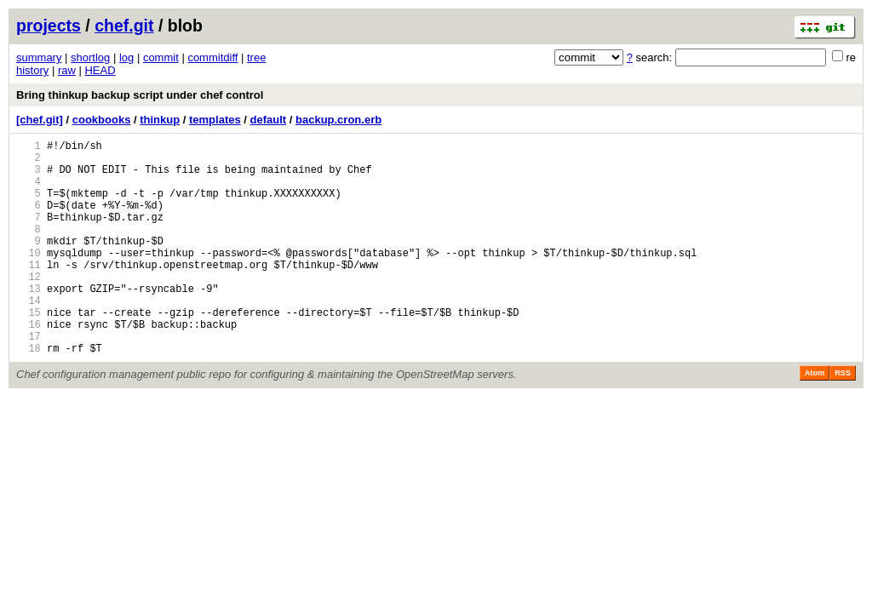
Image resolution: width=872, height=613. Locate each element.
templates (215, 119)
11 (28, 292)
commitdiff (212, 57)
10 (28, 278)
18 (28, 394)
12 (28, 307)
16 (28, 365)
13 (28, 321)
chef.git (124, 25)
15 (28, 350)
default (268, 119)
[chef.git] (39, 119)
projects (48, 25)
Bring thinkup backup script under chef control (139, 95)
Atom (814, 419)
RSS (843, 419)
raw (67, 70)
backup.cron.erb (338, 119)
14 (28, 336)
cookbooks (101, 119)
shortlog (90, 57)
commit (161, 57)
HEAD (99, 70)
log (126, 57)
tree (256, 57)
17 (28, 379)
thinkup (160, 119)
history (32, 70)
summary (38, 57)
